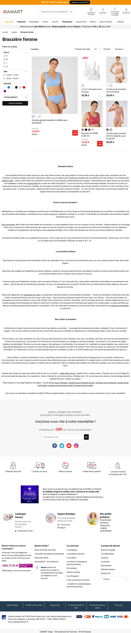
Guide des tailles (42, 558)
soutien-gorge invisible (83, 383)
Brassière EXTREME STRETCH (89, 133)
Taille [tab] (6, 52)
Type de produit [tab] (10, 97)
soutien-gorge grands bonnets (60, 383)
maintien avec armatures (106, 381)
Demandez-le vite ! (25, 529)
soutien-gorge (11, 179)
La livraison (71, 556)
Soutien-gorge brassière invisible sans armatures (50, 121)
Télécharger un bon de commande (16, 566)
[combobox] (57, 11)
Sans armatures (11, 223)
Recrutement (106, 563)
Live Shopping (73, 574)
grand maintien (61, 381)
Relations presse (108, 567)
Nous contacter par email (45, 548)
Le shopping (72, 548)
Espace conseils (73, 570)
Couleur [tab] (7, 83)
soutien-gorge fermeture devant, (81, 381)
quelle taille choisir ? (68, 371)
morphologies (41, 181)
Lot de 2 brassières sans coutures (91, 90)
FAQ (124, 371)
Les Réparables (107, 552)
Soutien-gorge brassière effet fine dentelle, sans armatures (116, 135)
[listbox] (37, 116)
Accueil (5, 32)
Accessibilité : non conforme (47, 562)
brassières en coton (33, 293)
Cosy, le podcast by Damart (78, 578)
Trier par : (107, 49)
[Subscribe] (86, 435)
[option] (33, 116)
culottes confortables (120, 304)
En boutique (72, 566)
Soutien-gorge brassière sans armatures (116, 90)
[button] (115, 577)
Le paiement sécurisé (76, 552)
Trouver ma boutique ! (64, 524)
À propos (105, 556)
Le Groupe (105, 560)
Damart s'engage (108, 548)
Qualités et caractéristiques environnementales (79, 583)
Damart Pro (106, 571)
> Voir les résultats (15, 103)
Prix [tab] (5, 71)
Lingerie (14, 32)
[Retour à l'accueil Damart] (12, 11)
